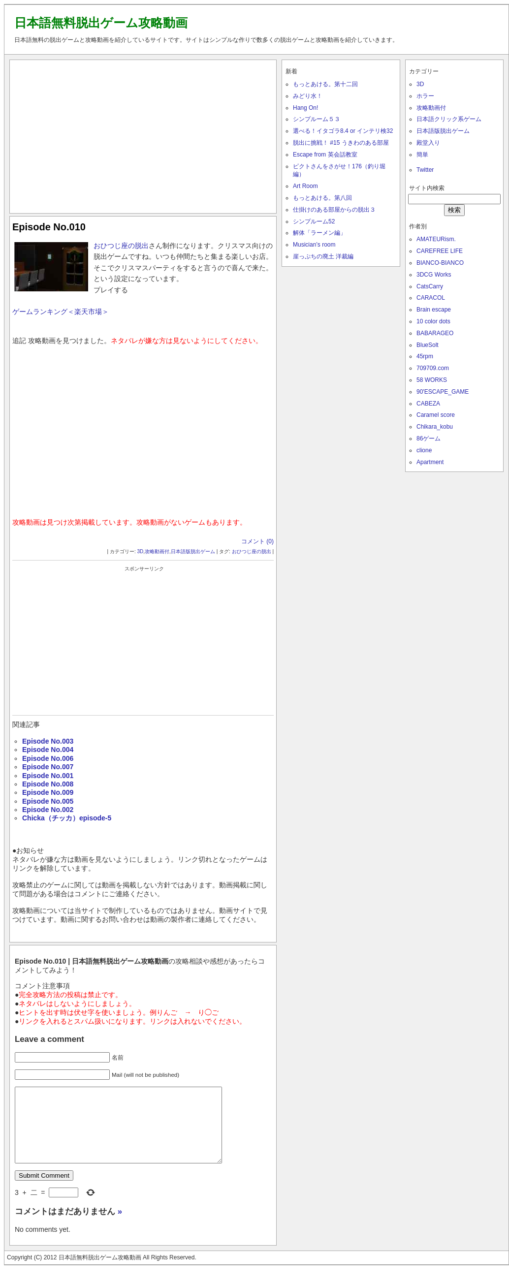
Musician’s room (314, 244)
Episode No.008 (47, 784)
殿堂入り (428, 142)
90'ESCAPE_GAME (442, 391)
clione (424, 450)
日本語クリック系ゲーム (448, 119)
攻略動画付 (157, 551)
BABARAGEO (434, 333)
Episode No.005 (47, 801)
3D (140, 551)
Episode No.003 (47, 741)
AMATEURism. (436, 239)
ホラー (425, 96)
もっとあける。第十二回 (325, 84)
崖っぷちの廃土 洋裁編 (323, 256)
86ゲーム (428, 438)
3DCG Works (433, 274)
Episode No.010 (49, 226)
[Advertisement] (143, 134)
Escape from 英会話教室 (325, 154)
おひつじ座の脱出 (121, 246)
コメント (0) (257, 541)
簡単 (422, 154)
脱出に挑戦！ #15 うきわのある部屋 (341, 142)
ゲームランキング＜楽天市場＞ (60, 311)
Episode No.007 (47, 767)
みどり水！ (307, 96)
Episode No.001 (47, 776)
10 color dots (433, 321)
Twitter (425, 169)
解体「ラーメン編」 (319, 232)
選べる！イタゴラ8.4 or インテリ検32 (343, 130)
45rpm (424, 356)
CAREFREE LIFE (439, 251)
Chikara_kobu (434, 426)
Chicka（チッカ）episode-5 (66, 818)
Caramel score (435, 414)
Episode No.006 (47, 758)
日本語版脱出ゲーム (193, 551)
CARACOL (430, 297)
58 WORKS (431, 379)
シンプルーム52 (314, 221)
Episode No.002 (47, 810)
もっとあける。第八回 (322, 197)
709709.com (432, 368)
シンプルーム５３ (316, 119)
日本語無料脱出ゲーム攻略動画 (101, 23)
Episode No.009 (47, 792)
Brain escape (433, 309)
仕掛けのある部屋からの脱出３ (334, 209)
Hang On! (305, 107)
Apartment (430, 462)
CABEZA (428, 403)
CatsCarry (429, 286)
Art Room (305, 186)
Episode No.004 (47, 749)
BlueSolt (427, 345)
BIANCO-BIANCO (440, 262)
